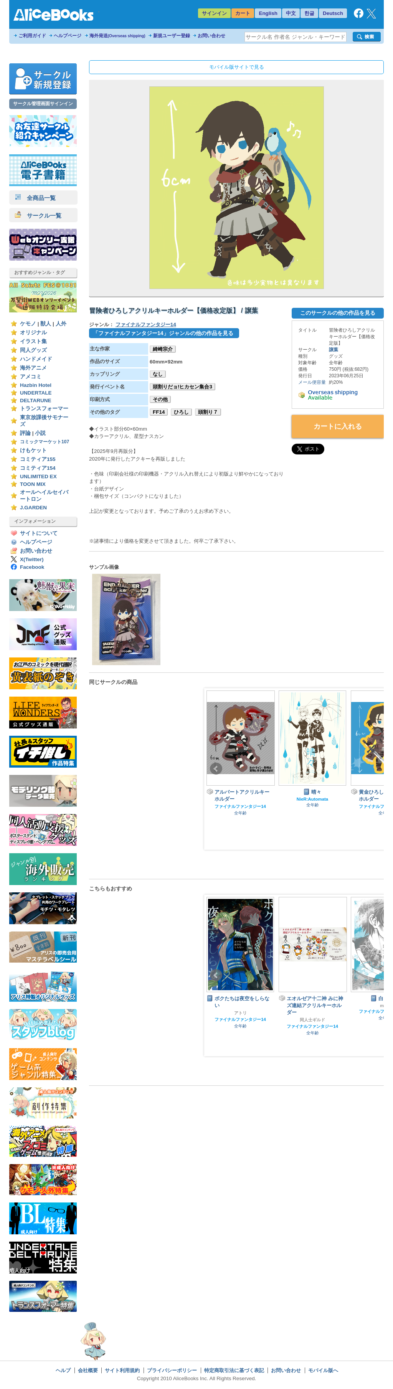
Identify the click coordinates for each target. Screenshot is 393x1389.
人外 (61, 324)
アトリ (240, 1013)
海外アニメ (33, 368)
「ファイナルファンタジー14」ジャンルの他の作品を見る (163, 333)
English (268, 13)
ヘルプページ (67, 35)
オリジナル (33, 332)
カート (242, 13)
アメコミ (30, 377)
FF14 (159, 412)
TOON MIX (33, 484)
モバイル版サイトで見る (236, 67)
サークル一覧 (38, 215)
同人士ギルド (312, 1019)
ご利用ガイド (32, 35)
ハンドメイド (36, 359)
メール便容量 (312, 382)
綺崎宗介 (163, 349)
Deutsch (333, 13)
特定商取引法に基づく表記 (234, 1370)
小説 (40, 433)
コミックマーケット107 (44, 441)
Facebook (32, 567)
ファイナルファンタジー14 (146, 324)
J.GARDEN (33, 507)
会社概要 (88, 1370)
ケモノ (28, 324)
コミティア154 (38, 468)
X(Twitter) (32, 559)
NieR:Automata (312, 799)
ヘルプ (63, 1370)
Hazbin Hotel (35, 385)
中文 (291, 13)
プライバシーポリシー (172, 1370)
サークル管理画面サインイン (43, 103)
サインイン (214, 13)
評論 (25, 433)
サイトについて (39, 533)
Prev (216, 769)
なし (158, 374)
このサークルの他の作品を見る (337, 313)
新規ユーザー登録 (171, 35)
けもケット (33, 450)
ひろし (181, 412)
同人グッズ (33, 350)
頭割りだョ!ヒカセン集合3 (182, 387)
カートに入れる (338, 426)
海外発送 (117, 35)
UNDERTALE (36, 393)
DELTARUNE (35, 400)
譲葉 (333, 349)
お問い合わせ (211, 35)
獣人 (45, 324)
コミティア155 (38, 459)
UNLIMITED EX (38, 476)
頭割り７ (208, 412)
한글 (309, 13)
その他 (160, 399)
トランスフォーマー (44, 408)
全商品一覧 (35, 198)
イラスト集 (33, 341)
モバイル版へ (323, 1370)
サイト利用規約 (122, 1370)
